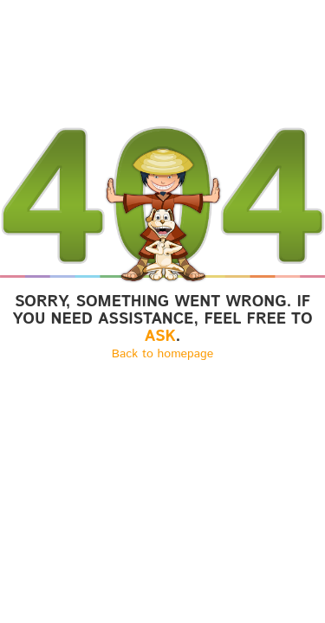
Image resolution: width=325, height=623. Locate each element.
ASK (160, 336)
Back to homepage (162, 354)
